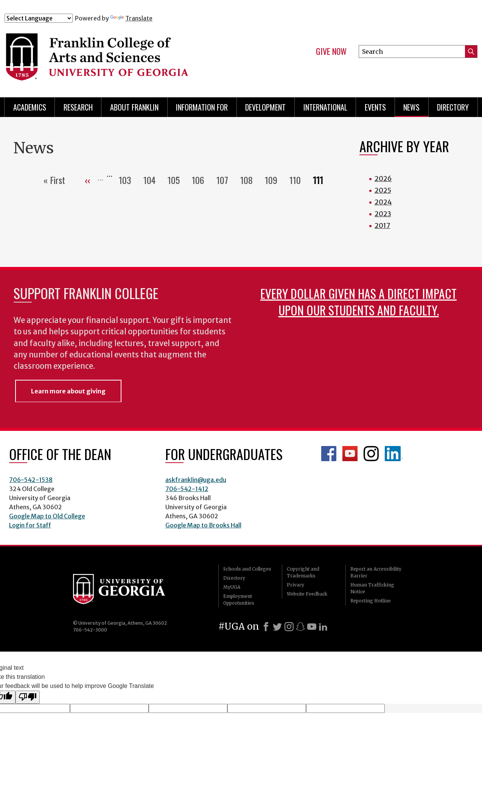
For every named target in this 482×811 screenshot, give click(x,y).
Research (78, 107)
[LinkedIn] (323, 626)
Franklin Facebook (328, 453)
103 (128, 180)
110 (298, 180)
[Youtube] (311, 626)
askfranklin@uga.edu (195, 479)
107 (225, 180)
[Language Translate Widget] (39, 18)
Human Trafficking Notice (372, 588)
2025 (383, 190)
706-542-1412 (186, 489)
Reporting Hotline (370, 601)
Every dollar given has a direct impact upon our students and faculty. (358, 301)
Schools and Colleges (247, 569)
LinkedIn (394, 453)
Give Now (331, 51)
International (325, 107)
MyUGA (231, 587)
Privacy (295, 585)
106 (201, 180)
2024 (383, 202)
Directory (453, 107)
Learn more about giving (68, 391)
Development (265, 107)
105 (177, 180)
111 (321, 180)
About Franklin (134, 107)
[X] (277, 626)
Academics (29, 107)
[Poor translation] (28, 697)
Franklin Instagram (371, 453)
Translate (131, 18)
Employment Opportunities (238, 599)
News (411, 107)
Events (375, 107)
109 (274, 180)
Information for (202, 107)
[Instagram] (289, 626)
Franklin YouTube (350, 453)
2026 (383, 178)
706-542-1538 (31, 479)
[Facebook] (266, 626)
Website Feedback (307, 594)
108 (249, 180)
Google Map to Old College (47, 516)
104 (152, 180)
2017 (382, 225)
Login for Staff (30, 525)
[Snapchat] (300, 626)
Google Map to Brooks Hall (203, 525)
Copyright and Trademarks (303, 572)
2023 (383, 213)
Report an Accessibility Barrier (375, 572)
